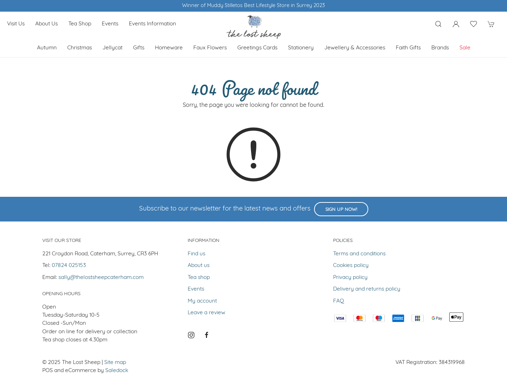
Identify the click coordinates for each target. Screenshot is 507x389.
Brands (440, 48)
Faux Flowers (210, 48)
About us (46, 24)
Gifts (138, 48)
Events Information (152, 24)
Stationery (301, 48)
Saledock (116, 370)
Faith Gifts (408, 48)
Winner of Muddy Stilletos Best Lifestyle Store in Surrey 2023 (253, 5)
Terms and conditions (359, 254)
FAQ (338, 301)
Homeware (169, 48)
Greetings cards (257, 48)
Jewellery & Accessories (354, 48)
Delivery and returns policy (366, 289)
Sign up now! (341, 209)
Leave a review (206, 313)
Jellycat (112, 48)
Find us (196, 254)
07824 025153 (69, 265)
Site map (115, 362)
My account (202, 301)
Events (110, 24)
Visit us (16, 24)
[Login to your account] (456, 24)
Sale (464, 48)
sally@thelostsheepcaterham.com (101, 277)
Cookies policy (351, 265)
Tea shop (79, 24)
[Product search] (438, 24)
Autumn (47, 48)
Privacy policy (350, 277)
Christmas (79, 48)
